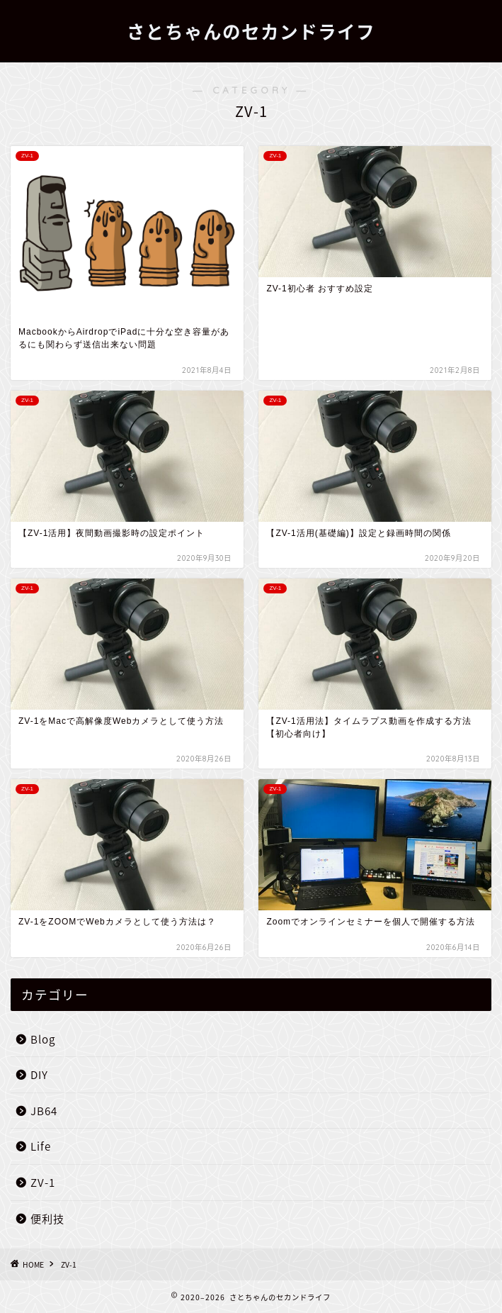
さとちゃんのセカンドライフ (251, 32)
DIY (39, 1074)
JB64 (43, 1110)
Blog (42, 1039)
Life (40, 1146)
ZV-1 (42, 1182)
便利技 (47, 1218)
